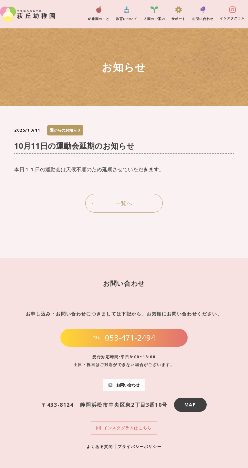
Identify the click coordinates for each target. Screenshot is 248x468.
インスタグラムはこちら (124, 428)
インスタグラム (232, 13)
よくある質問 (100, 446)
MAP (190, 405)
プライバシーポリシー (139, 446)
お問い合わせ (202, 13)
